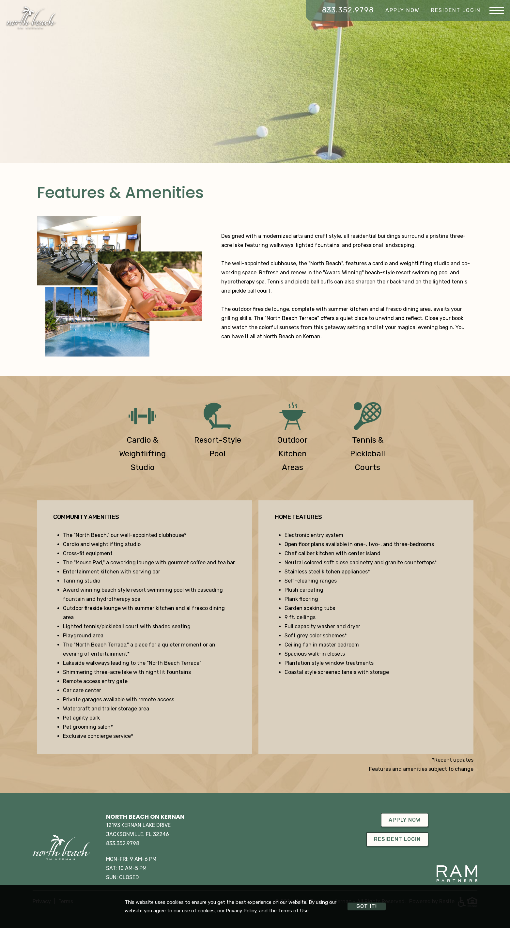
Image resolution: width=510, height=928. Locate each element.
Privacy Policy (241, 911)
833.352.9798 (348, 10)
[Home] (31, 17)
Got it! (366, 906)
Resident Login (456, 10)
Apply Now (402, 10)
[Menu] (497, 11)
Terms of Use (293, 911)
